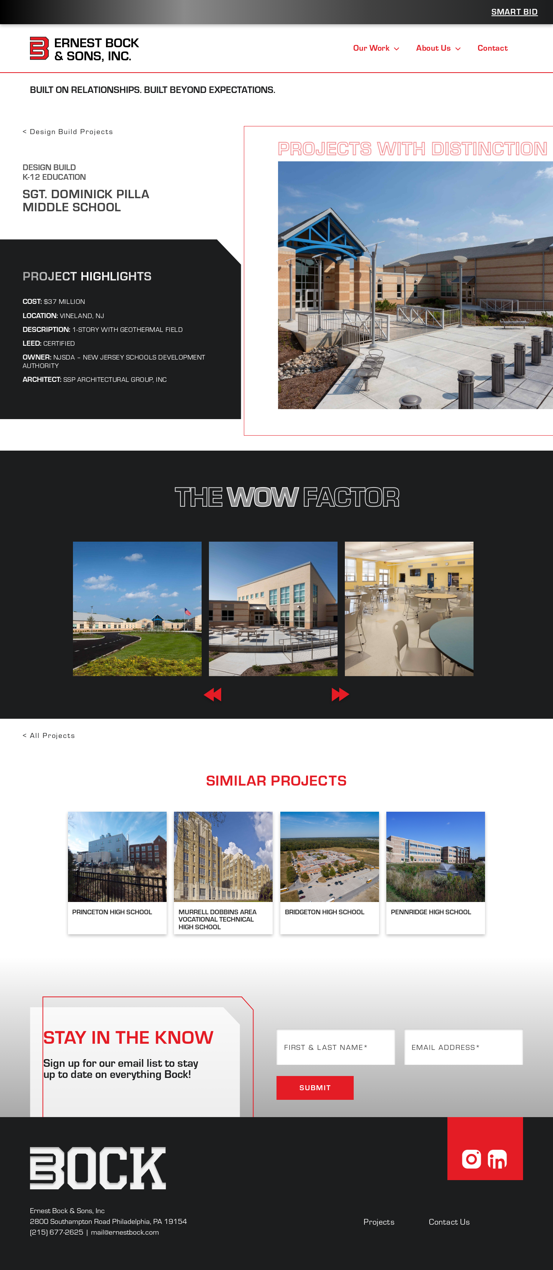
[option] (137, 609)
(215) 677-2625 (56, 1232)
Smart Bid (515, 11)
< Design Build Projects (68, 131)
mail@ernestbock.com (125, 1232)
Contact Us (449, 1221)
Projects (379, 1221)
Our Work (376, 47)
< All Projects (49, 735)
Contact (493, 47)
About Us (438, 47)
